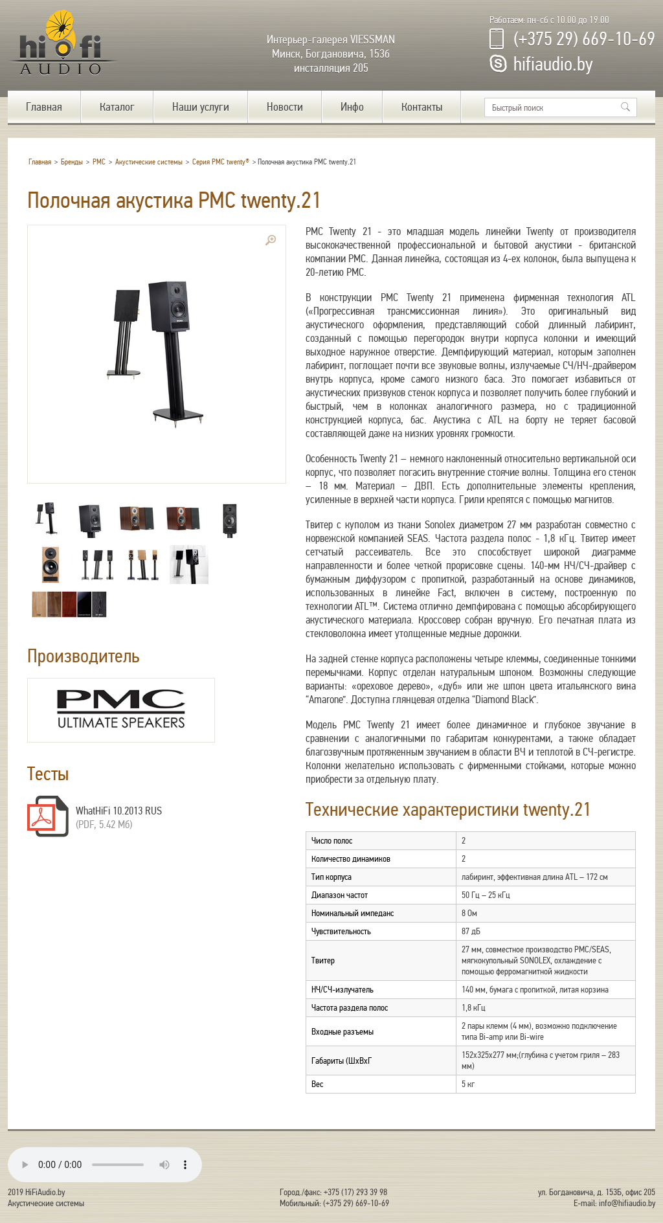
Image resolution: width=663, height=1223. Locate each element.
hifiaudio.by (553, 64)
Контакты (421, 107)
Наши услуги (200, 107)
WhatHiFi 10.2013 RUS (119, 811)
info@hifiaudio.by (627, 1203)
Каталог (117, 107)
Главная (44, 107)
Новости (285, 107)
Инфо (352, 107)
